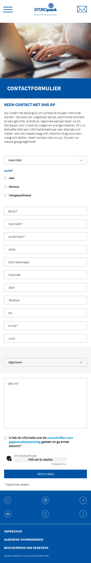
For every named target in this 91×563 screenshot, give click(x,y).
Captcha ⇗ (59, 464)
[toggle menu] (8, 9)
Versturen (45, 474)
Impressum (13, 531)
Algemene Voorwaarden (23, 539)
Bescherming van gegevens (26, 548)
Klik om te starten (40, 459)
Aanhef (8, 171)
